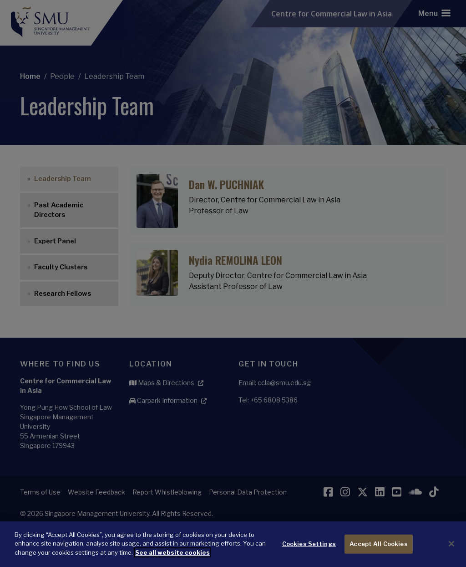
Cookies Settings (309, 549)
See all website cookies (172, 558)
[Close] (451, 550)
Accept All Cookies (378, 549)
